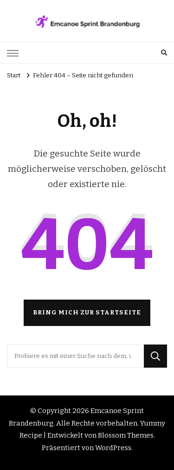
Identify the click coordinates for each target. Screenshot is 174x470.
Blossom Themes (126, 435)
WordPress (113, 448)
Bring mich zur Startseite (87, 312)
